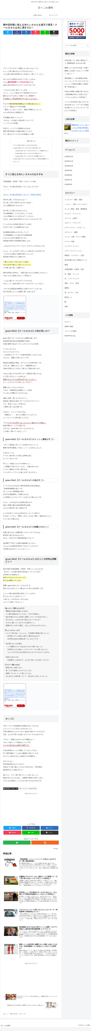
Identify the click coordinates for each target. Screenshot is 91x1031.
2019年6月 (68, 184)
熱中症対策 (34, 789)
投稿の (69, 326)
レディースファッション (73, 251)
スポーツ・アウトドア (73, 223)
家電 (66, 265)
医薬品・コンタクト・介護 (74, 255)
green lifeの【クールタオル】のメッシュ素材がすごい (32, 151)
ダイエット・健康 (71, 232)
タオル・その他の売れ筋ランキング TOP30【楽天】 (22, 196)
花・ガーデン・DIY (71, 292)
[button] (88, 45)
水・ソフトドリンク (72, 279)
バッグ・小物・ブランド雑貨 (75, 237)
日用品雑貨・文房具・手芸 (11, 789)
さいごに (16, 162)
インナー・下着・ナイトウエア (76, 204)
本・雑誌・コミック (72, 274)
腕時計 (67, 288)
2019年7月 (68, 180)
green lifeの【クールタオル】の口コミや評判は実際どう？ (31, 159)
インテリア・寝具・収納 (73, 200)
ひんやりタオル (24, 789)
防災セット (69, 297)
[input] (77, 45)
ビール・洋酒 (69, 241)
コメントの (70, 331)
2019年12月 (69, 156)
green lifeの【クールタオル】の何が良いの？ (27, 148)
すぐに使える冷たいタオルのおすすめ (25, 145)
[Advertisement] (31, 808)
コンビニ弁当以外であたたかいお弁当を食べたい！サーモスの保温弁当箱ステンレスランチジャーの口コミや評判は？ (77, 106)
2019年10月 (69, 166)
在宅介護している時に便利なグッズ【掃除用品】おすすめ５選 (77, 61)
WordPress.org (70, 336)
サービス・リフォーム (73, 214)
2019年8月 (68, 175)
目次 (28, 141)
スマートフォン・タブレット (75, 227)
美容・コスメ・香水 (72, 283)
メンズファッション (72, 246)
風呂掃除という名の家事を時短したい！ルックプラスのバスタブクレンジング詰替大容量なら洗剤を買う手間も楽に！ (77, 82)
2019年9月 (68, 170)
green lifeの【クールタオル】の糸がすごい (29, 154)
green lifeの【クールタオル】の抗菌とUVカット (30, 157)
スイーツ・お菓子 (71, 218)
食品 (66, 306)
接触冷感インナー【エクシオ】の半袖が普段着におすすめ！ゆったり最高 (80, 128)
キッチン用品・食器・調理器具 (76, 209)
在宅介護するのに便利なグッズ (76, 260)
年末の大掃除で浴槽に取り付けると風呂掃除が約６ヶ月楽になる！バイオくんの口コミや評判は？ (77, 94)
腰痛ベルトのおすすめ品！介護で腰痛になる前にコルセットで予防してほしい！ (77, 70)
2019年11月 (69, 161)
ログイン (68, 322)
